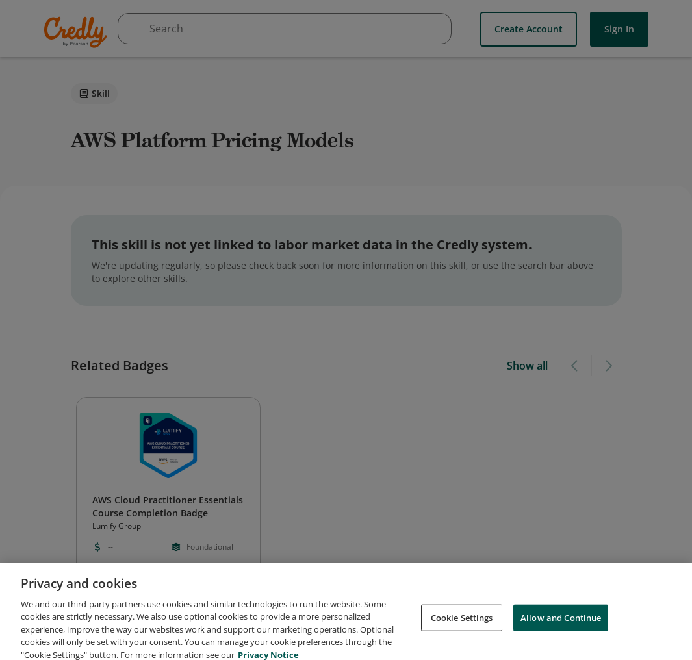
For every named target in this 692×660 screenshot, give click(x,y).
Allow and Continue (560, 627)
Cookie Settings (462, 627)
